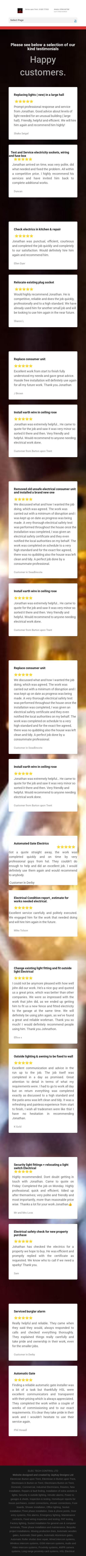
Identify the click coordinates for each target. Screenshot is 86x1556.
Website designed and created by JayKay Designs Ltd (43, 1475)
